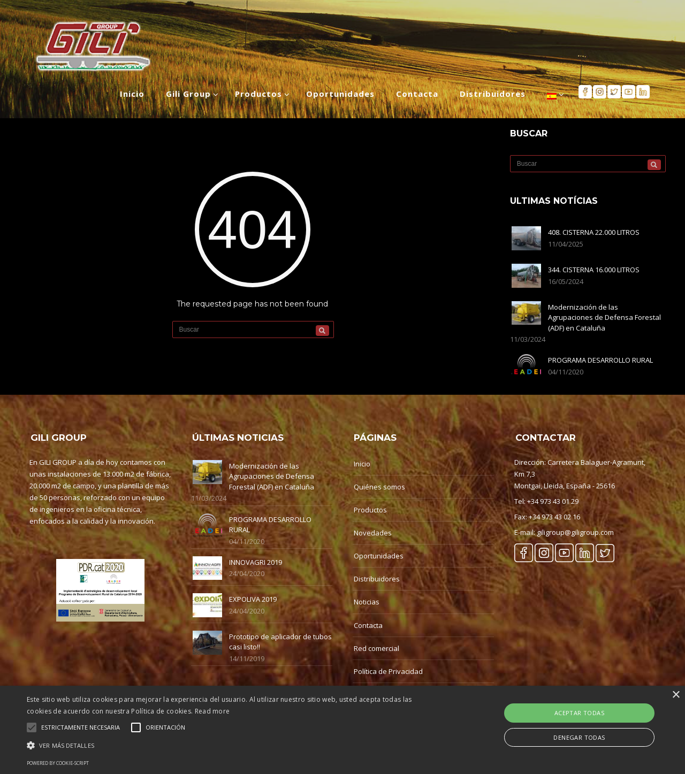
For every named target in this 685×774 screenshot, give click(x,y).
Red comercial (376, 648)
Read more (212, 711)
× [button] (676, 695)
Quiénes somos (379, 487)
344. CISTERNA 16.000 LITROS (594, 269)
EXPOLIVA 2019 (253, 599)
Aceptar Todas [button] (579, 713)
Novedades (373, 533)
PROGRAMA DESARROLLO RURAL (600, 360)
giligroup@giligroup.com (575, 532)
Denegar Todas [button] (579, 737)
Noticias (366, 602)
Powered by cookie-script (58, 763)
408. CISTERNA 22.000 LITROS (594, 232)
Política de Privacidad (388, 671)
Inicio (362, 464)
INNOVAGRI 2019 (255, 562)
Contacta (368, 625)
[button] (232, 745)
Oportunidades (379, 556)
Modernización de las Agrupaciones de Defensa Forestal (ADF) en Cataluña (604, 317)
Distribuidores (377, 579)
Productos (370, 510)
